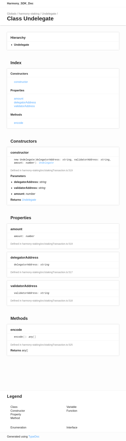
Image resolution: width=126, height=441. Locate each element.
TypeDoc (33, 436)
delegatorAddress (25, 102)
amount (18, 98)
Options (107, 3)
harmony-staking (29, 13)
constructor (21, 81)
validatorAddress (24, 106)
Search (100, 3)
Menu (115, 3)
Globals (11, 13)
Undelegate (49, 13)
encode (18, 122)
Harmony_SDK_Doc (20, 3)
